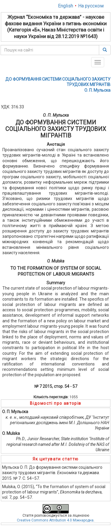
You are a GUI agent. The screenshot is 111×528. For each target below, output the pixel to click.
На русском (91, 6)
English (65, 6)
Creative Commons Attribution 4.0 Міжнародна (55, 520)
